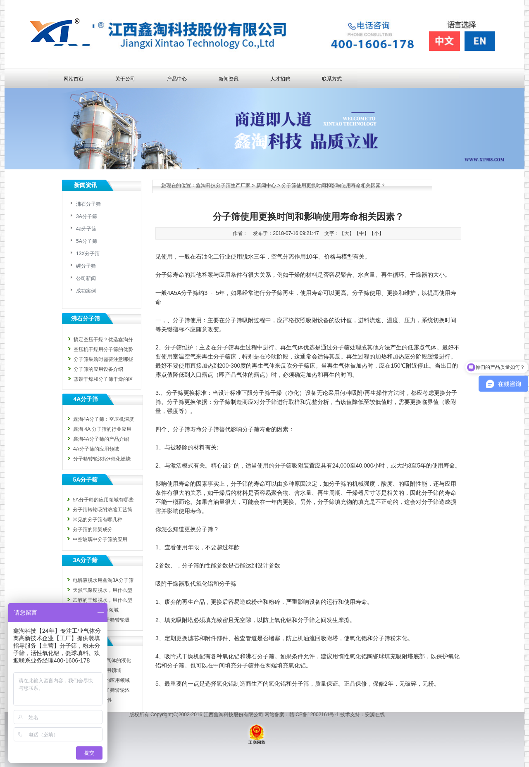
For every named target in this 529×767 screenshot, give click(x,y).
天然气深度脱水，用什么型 (102, 590)
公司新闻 (86, 278)
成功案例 (86, 291)
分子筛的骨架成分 (92, 529)
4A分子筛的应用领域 (96, 449)
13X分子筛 (88, 253)
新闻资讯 (228, 79)
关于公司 (125, 79)
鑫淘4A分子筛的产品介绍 (101, 439)
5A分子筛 (86, 241)
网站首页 (73, 79)
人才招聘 (280, 79)
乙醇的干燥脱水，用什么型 (102, 600)
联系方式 (332, 79)
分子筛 (189, 293)
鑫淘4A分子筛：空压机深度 (103, 419)
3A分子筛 (86, 216)
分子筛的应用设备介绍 (98, 369)
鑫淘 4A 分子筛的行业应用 (102, 429)
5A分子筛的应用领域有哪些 (103, 500)
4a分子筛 (86, 229)
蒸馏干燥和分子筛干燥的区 (103, 379)
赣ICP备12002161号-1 (314, 714)
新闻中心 (266, 185)
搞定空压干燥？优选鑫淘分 (103, 339)
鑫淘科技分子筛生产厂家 (223, 185)
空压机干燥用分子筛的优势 (103, 349)
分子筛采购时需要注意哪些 (103, 359)
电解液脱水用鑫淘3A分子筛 (103, 580)
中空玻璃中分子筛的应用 (100, 539)
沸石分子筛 (88, 204)
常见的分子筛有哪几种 (97, 519)
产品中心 (177, 79)
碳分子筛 (86, 266)
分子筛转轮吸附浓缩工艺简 (102, 510)
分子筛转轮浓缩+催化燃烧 (102, 459)
